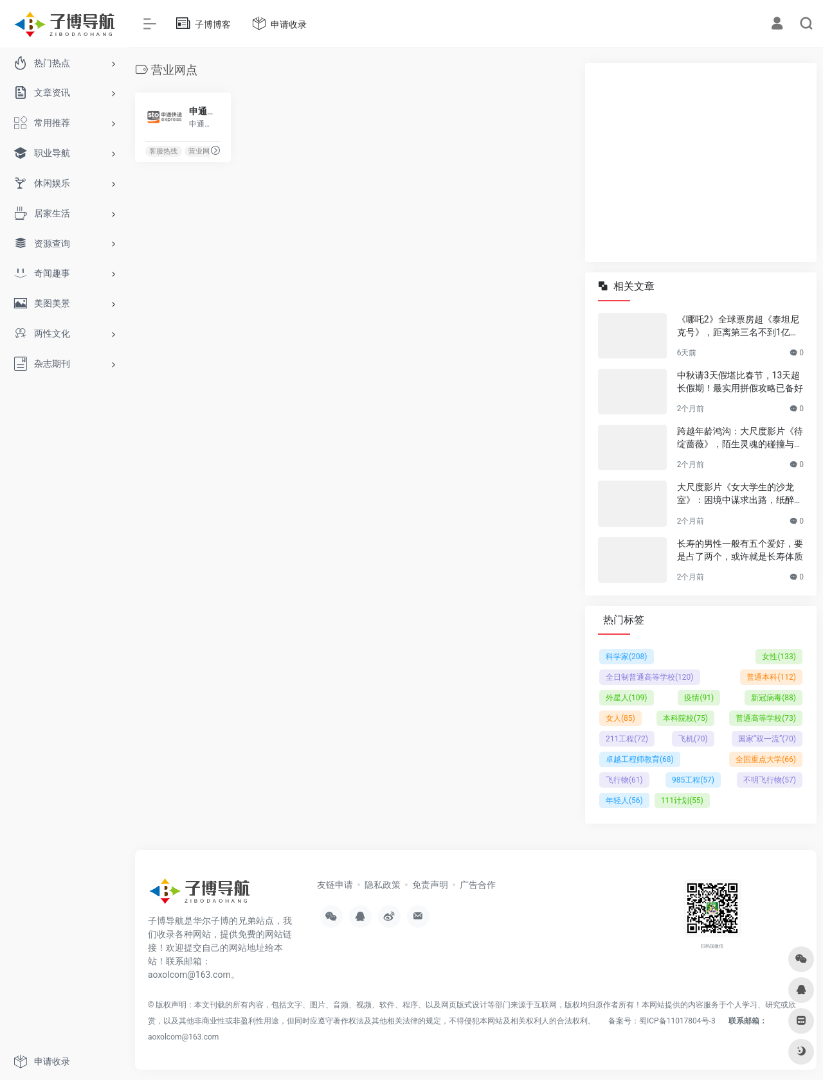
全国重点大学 (766, 759)
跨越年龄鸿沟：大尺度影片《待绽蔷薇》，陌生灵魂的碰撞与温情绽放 (740, 438)
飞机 (693, 738)
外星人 (626, 697)
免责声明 (430, 885)
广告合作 (478, 885)
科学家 (626, 656)
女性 (779, 656)
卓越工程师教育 (640, 759)
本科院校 (685, 718)
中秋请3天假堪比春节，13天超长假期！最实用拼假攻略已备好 (740, 381)
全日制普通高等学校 (650, 677)
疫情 (699, 697)
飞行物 (624, 779)
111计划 (682, 800)
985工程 (693, 779)
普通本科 (771, 677)
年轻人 (624, 800)
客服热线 (163, 151)
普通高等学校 (766, 718)
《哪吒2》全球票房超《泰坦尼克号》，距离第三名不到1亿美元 (738, 326)
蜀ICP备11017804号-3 (677, 1020)
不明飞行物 (769, 779)
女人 (620, 718)
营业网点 (202, 151)
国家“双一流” (767, 738)
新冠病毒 (773, 697)
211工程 (627, 738)
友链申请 (335, 885)
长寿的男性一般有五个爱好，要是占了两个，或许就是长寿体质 (740, 550)
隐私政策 (383, 885)
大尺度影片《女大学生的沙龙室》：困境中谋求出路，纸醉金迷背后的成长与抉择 (740, 494)
